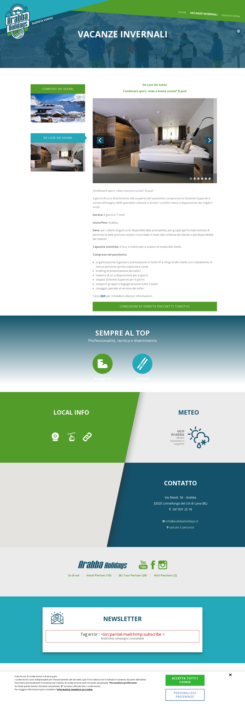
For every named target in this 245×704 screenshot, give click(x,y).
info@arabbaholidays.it (180, 521)
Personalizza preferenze (185, 695)
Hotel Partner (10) (99, 575)
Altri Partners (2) (165, 575)
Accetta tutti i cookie (185, 680)
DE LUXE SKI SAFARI (58, 138)
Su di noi (73, 575)
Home (182, 12)
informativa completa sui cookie (75, 689)
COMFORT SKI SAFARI (57, 89)
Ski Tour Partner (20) (133, 575)
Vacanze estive (230, 15)
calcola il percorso (180, 527)
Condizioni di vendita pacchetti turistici (155, 306)
